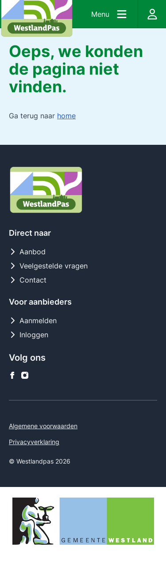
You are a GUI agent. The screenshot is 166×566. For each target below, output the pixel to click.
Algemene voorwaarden (43, 426)
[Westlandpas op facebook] (12, 375)
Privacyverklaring (34, 441)
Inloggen (28, 334)
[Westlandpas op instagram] (24, 375)
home (66, 115)
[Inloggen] (152, 14)
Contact (27, 279)
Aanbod (27, 251)
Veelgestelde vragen (48, 265)
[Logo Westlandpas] (46, 190)
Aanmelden (33, 320)
